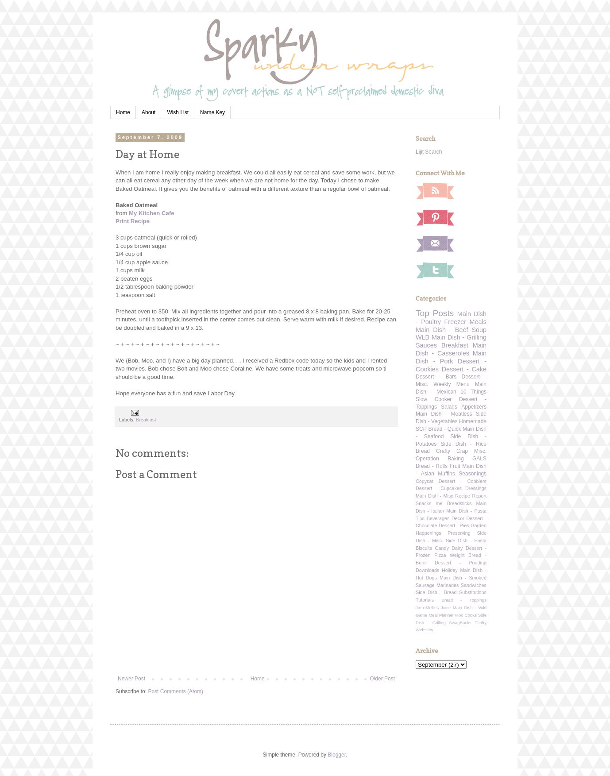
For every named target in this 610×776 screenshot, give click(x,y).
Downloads (427, 570)
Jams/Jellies (427, 607)
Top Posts (435, 313)
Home (123, 112)
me (439, 503)
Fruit (455, 466)
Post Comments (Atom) (175, 691)
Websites (424, 629)
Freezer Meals (465, 321)
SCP (421, 429)
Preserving (459, 533)
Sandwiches (473, 585)
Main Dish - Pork (451, 357)
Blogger (337, 755)
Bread (423, 451)
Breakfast (146, 419)
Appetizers (473, 407)
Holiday (450, 570)
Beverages (438, 518)
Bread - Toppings (464, 600)
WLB (422, 337)
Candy (442, 548)
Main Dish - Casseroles (451, 349)
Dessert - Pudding (460, 562)
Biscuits (424, 548)
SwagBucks (460, 622)
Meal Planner (441, 615)
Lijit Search (429, 152)
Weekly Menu (451, 384)
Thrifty (480, 622)
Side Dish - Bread (436, 592)
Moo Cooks (466, 615)
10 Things (473, 392)
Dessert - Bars (436, 377)
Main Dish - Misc (434, 495)
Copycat (424, 481)
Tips (420, 518)
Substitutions (472, 592)
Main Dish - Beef (442, 329)
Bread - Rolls (432, 466)
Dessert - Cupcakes (439, 488)
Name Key (212, 112)
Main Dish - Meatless (444, 414)
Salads (449, 407)
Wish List (178, 112)
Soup (478, 329)
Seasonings (472, 474)
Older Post (382, 679)
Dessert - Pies (454, 525)
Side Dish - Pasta (466, 540)
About (148, 112)
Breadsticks (459, 503)
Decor (458, 518)
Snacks (423, 503)
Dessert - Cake (464, 369)
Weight (457, 555)
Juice (446, 607)
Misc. (480, 451)
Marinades (447, 585)
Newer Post (131, 679)
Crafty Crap (452, 451)
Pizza (440, 555)
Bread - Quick (444, 429)
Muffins (446, 474)
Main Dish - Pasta (466, 510)
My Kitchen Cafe (151, 213)
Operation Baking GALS (451, 459)
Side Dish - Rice (463, 444)
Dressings (475, 488)
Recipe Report (470, 495)
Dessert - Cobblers (462, 481)
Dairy (457, 548)
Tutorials (425, 599)
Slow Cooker (434, 399)
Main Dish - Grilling (459, 337)
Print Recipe (133, 221)
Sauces (426, 345)
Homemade (472, 421)
